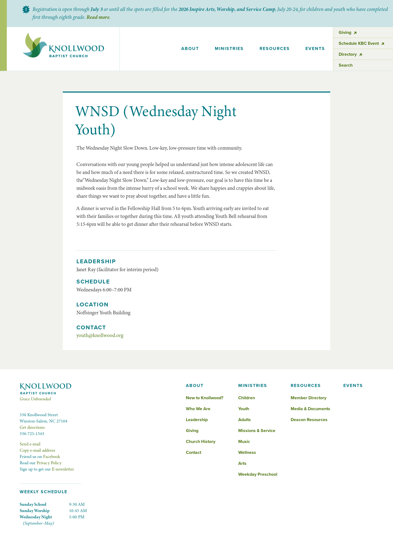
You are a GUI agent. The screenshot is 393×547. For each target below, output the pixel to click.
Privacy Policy (49, 463)
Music (244, 441)
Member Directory (308, 398)
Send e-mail (30, 444)
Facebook (51, 457)
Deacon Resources (309, 419)
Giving (192, 430)
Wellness (247, 452)
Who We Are (198, 409)
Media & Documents (310, 409)
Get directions (32, 427)
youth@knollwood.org (99, 335)
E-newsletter (63, 469)
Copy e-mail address (37, 450)
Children (246, 398)
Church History (200, 441)
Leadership (197, 419)
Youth (243, 409)
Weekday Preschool (257, 474)
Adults (244, 419)
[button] (190, 49)
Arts (242, 463)
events (315, 48)
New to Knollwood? (204, 398)
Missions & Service (256, 430)
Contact (193, 452)
